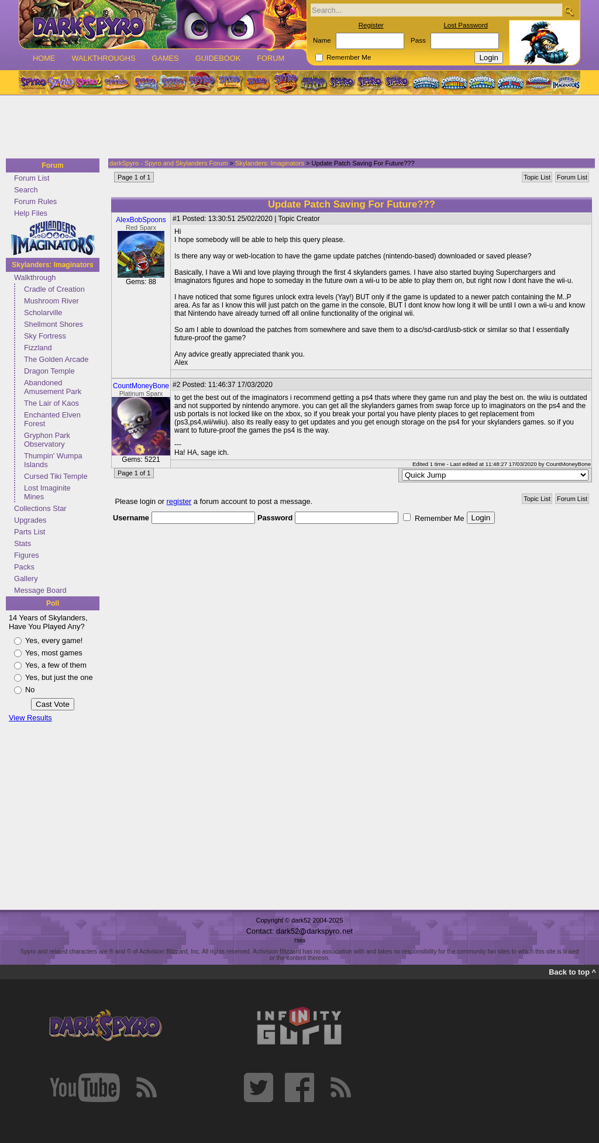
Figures (26, 555)
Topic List (537, 177)
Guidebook (218, 58)
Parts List (29, 531)
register (179, 501)
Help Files (30, 213)
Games (165, 58)
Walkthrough (35, 277)
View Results (30, 717)
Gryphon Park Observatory (47, 439)
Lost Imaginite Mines (47, 492)
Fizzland (38, 347)
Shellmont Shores (53, 324)
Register (371, 25)
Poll (52, 603)
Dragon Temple (49, 371)
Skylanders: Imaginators (52, 265)
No (30, 689)
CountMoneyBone (141, 386)
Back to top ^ (572, 972)
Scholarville (43, 312)
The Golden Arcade (56, 359)
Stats (22, 543)
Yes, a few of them (56, 665)
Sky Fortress (45, 335)
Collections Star (40, 508)
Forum (270, 58)
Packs (24, 566)
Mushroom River (51, 300)
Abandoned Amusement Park (52, 387)
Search (26, 189)
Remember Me (348, 57)
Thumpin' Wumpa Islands (53, 460)
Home (44, 58)
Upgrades (30, 520)
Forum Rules (35, 201)
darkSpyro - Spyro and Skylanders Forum (168, 163)
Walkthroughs (103, 58)
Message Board (40, 590)
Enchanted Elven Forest (52, 419)
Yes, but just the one (59, 677)
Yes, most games (53, 652)
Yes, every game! (53, 640)
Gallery (26, 578)
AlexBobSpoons (141, 220)
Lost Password (465, 25)
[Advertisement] (296, 127)
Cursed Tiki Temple (56, 476)
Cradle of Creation (54, 289)
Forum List (31, 178)
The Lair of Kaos (51, 403)
